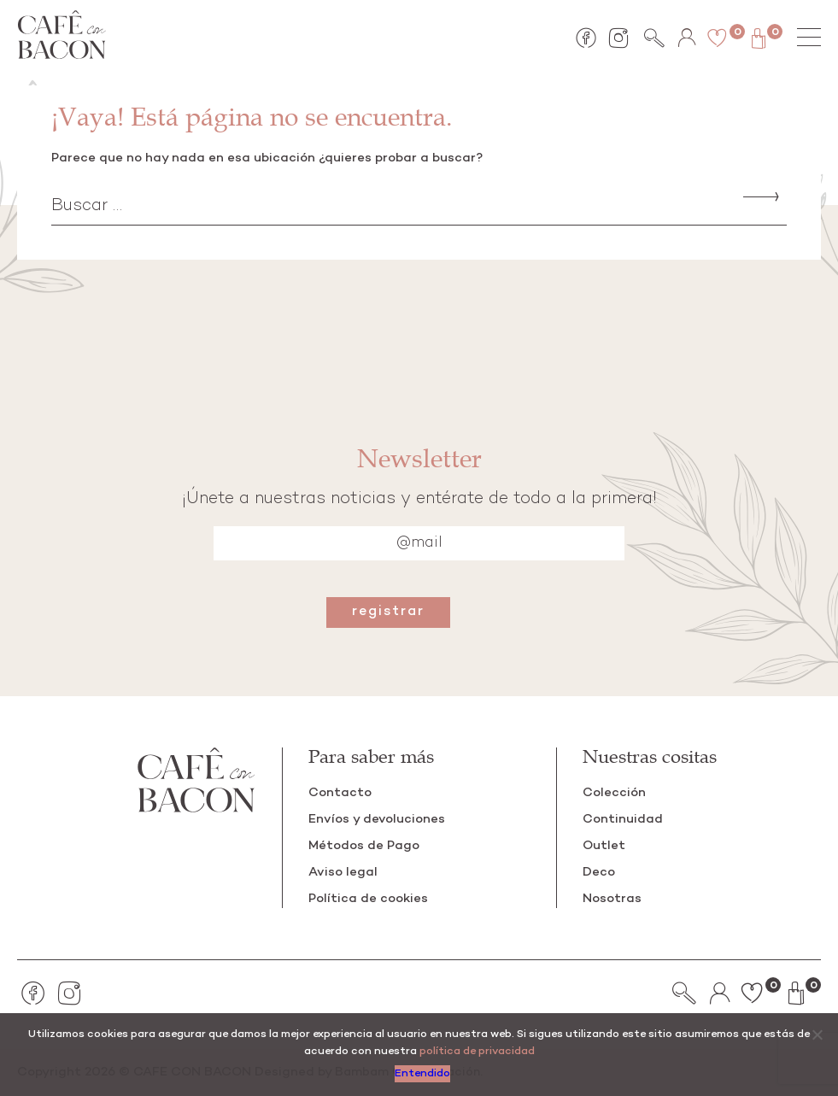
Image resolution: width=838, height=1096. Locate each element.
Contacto (340, 793)
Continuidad (623, 819)
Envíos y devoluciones (376, 819)
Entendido (423, 1075)
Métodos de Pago (363, 846)
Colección (614, 793)
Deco (599, 872)
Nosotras (612, 899)
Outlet (604, 846)
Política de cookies (368, 899)
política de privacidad (477, 1052)
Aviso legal (343, 872)
